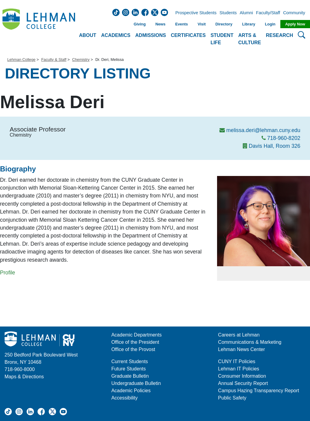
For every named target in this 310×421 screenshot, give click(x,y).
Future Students (128, 368)
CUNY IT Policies (236, 361)
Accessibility (124, 397)
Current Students (129, 361)
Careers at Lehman (238, 334)
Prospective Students (194, 13)
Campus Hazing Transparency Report (258, 390)
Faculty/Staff (268, 13)
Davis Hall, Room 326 (274, 146)
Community (296, 13)
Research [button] (279, 35)
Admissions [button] (150, 35)
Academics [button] (115, 35)
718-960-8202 (283, 138)
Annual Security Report (243, 383)
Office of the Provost (133, 349)
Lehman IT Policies (238, 368)
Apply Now (295, 24)
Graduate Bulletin (130, 376)
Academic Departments (136, 334)
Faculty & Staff (53, 59)
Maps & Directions (24, 376)
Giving (140, 24)
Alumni (246, 13)
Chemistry (81, 59)
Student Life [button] (221, 39)
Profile (7, 273)
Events (181, 24)
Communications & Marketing (249, 342)
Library (248, 24)
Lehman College (21, 59)
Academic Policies (131, 390)
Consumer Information (242, 376)
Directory (223, 24)
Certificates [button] (188, 35)
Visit (202, 24)
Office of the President (135, 342)
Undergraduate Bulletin (136, 383)
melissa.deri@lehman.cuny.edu (263, 130)
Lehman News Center (241, 349)
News (160, 24)
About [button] (87, 35)
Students (228, 13)
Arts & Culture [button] (249, 39)
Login (270, 24)
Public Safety (232, 397)
